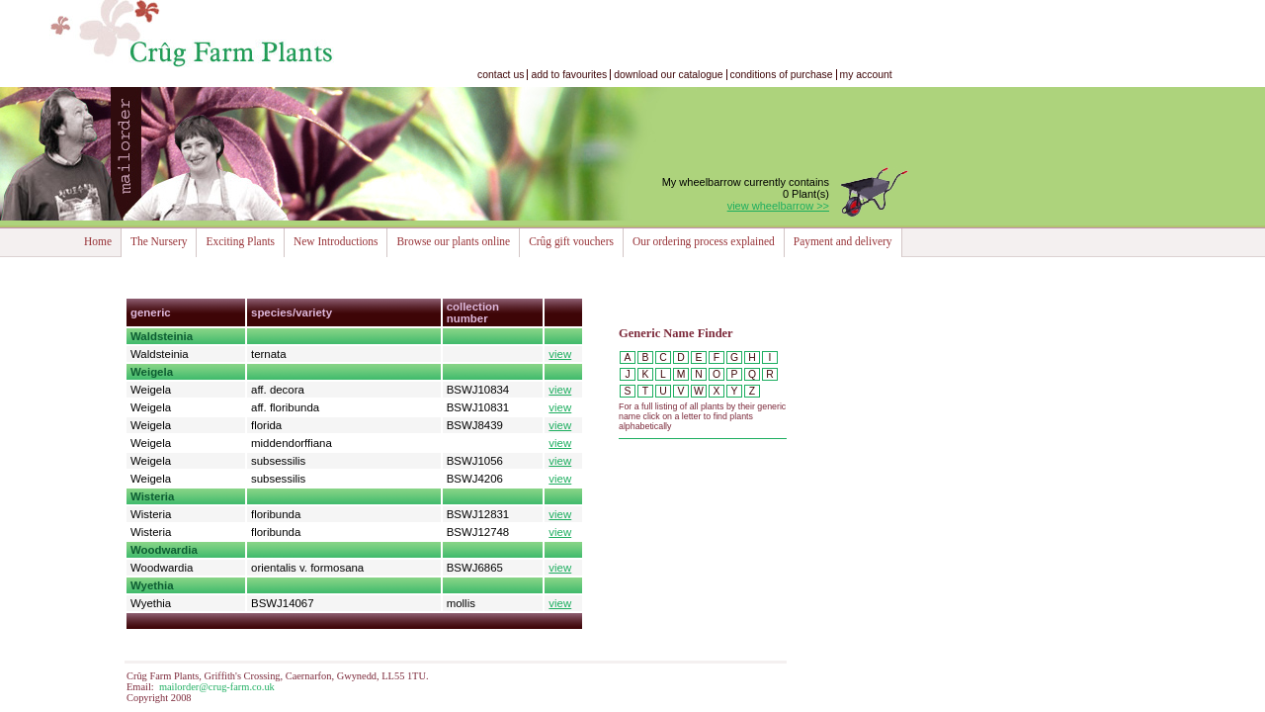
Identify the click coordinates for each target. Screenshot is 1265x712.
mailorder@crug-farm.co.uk (217, 686)
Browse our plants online (453, 241)
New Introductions (336, 241)
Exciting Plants (240, 241)
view (559, 354)
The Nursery (158, 241)
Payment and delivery (843, 241)
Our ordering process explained (703, 241)
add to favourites (569, 74)
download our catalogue (668, 74)
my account (866, 74)
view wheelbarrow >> (778, 206)
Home (98, 241)
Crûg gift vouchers (571, 241)
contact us (500, 74)
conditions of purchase (781, 74)
